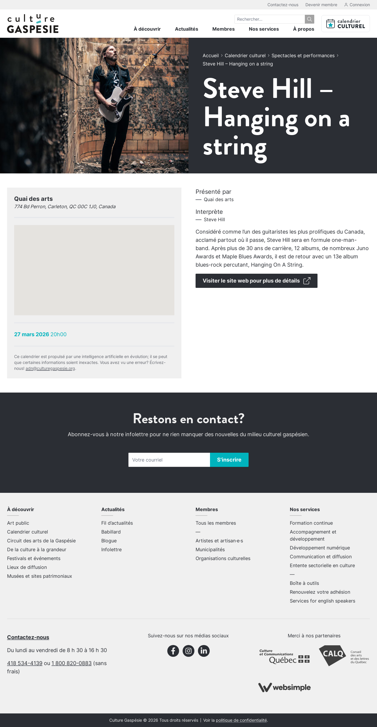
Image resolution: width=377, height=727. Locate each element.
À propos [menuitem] (303, 29)
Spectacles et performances (303, 55)
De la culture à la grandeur (36, 549)
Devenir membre (321, 4)
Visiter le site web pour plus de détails (256, 280)
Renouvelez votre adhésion (320, 592)
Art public (18, 523)
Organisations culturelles (223, 558)
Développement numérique (320, 548)
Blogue (109, 541)
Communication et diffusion (321, 556)
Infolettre (111, 549)
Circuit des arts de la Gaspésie (41, 541)
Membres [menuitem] (223, 29)
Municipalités (210, 549)
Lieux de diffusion (27, 567)
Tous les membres (216, 523)
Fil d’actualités (117, 523)
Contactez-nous (282, 4)
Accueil (211, 55)
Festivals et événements (33, 558)
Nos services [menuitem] (264, 29)
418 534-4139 (24, 663)
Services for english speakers (322, 601)
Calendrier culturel (245, 55)
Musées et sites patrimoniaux (39, 576)
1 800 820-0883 (72, 663)
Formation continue (311, 523)
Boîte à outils (304, 583)
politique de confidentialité (241, 720)
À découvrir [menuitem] (147, 29)
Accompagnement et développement (313, 535)
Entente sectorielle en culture (322, 565)
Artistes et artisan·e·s (219, 541)
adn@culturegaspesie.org (50, 368)
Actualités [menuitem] (186, 29)
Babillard (111, 532)
